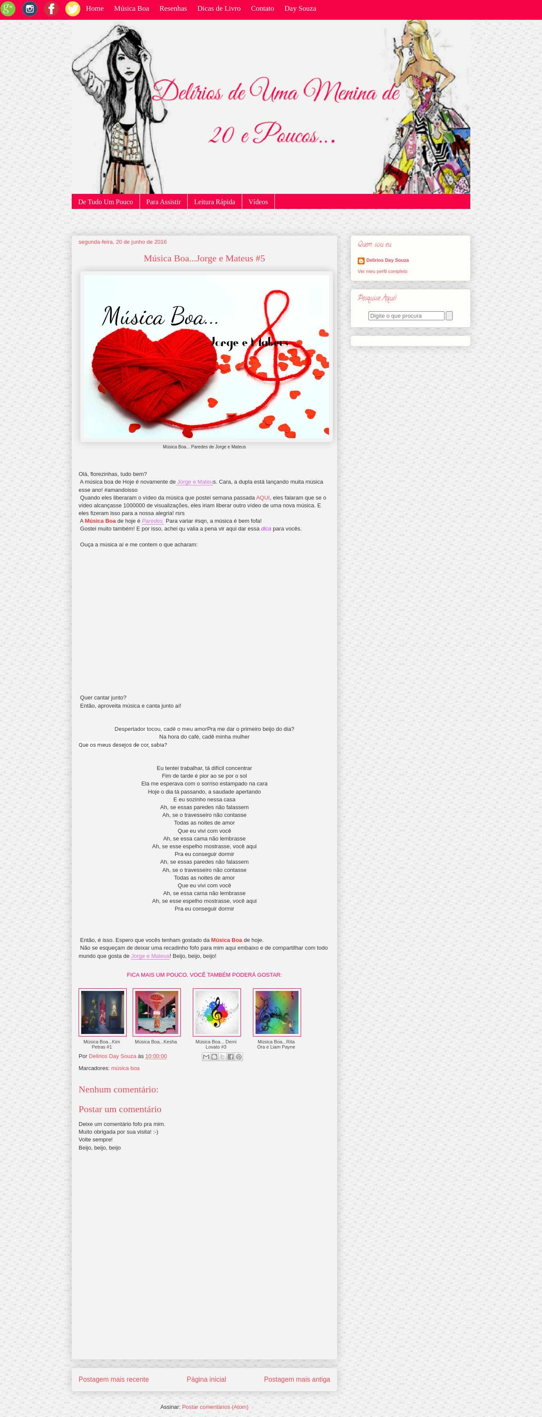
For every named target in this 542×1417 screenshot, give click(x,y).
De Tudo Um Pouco (105, 201)
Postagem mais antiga (297, 1379)
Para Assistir (163, 201)
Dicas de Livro (219, 8)
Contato (262, 8)
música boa (125, 1068)
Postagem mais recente (114, 1379)
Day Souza (300, 8)
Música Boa (131, 8)
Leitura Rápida (214, 201)
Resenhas (173, 8)
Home (95, 8)
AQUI (263, 497)
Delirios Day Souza (387, 260)
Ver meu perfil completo (383, 271)
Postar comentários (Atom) (215, 1407)
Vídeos (258, 201)
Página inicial (206, 1379)
